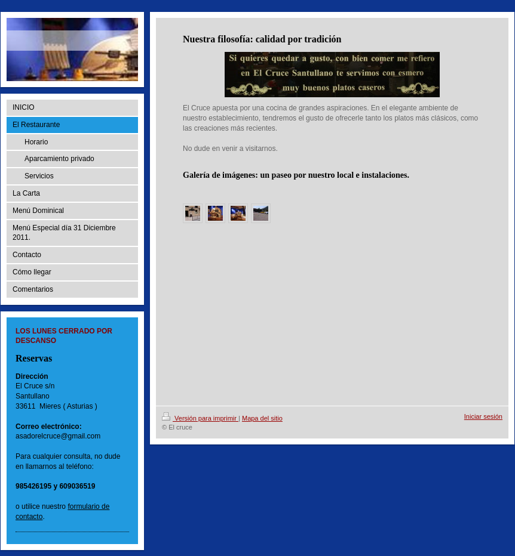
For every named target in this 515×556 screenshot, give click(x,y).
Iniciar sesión (483, 416)
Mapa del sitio (262, 418)
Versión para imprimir (200, 418)
